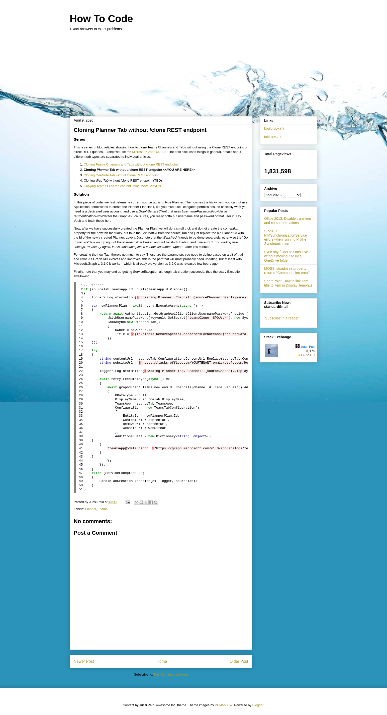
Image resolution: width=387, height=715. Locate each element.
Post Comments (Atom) (171, 674)
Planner (90, 509)
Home (162, 661)
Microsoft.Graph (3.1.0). (149, 152)
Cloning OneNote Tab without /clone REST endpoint (121, 175)
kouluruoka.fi (274, 128)
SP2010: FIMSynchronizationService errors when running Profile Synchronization (285, 237)
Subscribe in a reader (282, 318)
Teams (103, 509)
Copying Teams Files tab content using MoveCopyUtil (122, 186)
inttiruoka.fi (272, 137)
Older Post (239, 661)
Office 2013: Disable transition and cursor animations (287, 220)
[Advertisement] (193, 71)
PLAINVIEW (223, 705)
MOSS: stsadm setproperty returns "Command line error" (287, 270)
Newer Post (84, 661)
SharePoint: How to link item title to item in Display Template (288, 283)
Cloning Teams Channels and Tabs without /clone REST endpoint (131, 164)
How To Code (101, 18)
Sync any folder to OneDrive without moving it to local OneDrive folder (286, 256)
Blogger (257, 705)
